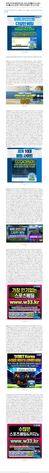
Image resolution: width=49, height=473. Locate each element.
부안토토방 (20, 213)
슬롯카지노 (8, 61)
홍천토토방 (32, 70)
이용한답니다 (28, 121)
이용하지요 (30, 78)
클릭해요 (9, 190)
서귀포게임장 (36, 336)
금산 (36, 64)
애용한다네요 (10, 327)
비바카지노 (10, 134)
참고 (31, 123)
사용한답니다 (12, 204)
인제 (25, 126)
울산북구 (11, 81)
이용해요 (27, 112)
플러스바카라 (10, 332)
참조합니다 (12, 209)
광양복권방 (25, 205)
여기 (11, 406)
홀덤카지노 (8, 325)
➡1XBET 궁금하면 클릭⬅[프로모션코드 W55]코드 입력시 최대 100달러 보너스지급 (24, 56)
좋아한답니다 (24, 350)
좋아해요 (27, 261)
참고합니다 (26, 341)
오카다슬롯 (33, 417)
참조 (18, 127)
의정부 (13, 120)
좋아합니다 (17, 115)
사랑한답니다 (16, 333)
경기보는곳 (8, 394)
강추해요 (18, 202)
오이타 (11, 75)
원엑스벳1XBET (24, 399)
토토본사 (9, 64)
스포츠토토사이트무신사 (22, 275)
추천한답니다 (33, 137)
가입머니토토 (9, 249)
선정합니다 (9, 271)
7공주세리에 (13, 405)
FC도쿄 (9, 255)
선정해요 (9, 62)
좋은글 (31, 72)
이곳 (17, 402)
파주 (18, 345)
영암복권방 (8, 110)
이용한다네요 (35, 67)
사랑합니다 (14, 144)
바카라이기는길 (31, 76)
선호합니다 (33, 416)
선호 (27, 263)
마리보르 (34, 266)
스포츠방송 (25, 68)
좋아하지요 (10, 281)
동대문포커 (8, 188)
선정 (19, 254)
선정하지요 (11, 278)
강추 (39, 396)
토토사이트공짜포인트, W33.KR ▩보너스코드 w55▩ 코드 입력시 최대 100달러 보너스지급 (21, 7)
